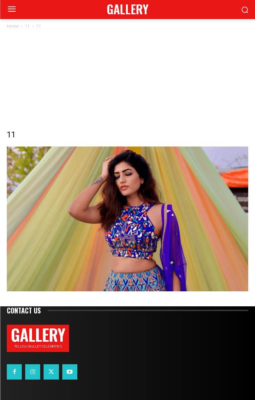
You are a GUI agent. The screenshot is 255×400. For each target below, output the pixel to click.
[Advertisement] (127, 81)
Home (13, 26)
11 (27, 26)
